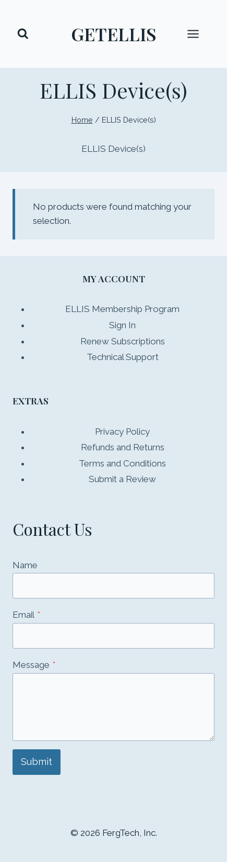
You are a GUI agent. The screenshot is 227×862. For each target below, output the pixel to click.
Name (25, 565)
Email (26, 614)
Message (34, 665)
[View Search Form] (23, 33)
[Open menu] (198, 33)
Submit (36, 761)
